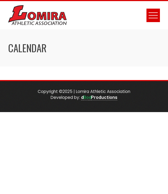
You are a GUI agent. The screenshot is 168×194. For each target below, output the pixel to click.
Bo (86, 97)
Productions (104, 97)
